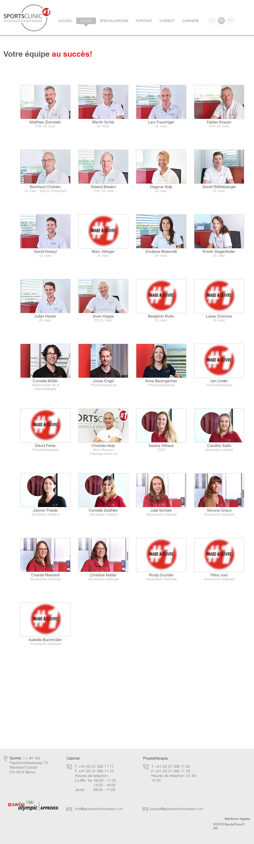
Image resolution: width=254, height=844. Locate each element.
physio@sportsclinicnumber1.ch (176, 808)
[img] (161, 113)
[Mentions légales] (237, 819)
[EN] (230, 20)
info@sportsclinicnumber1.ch (99, 808)
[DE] (212, 20)
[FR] (221, 20)
